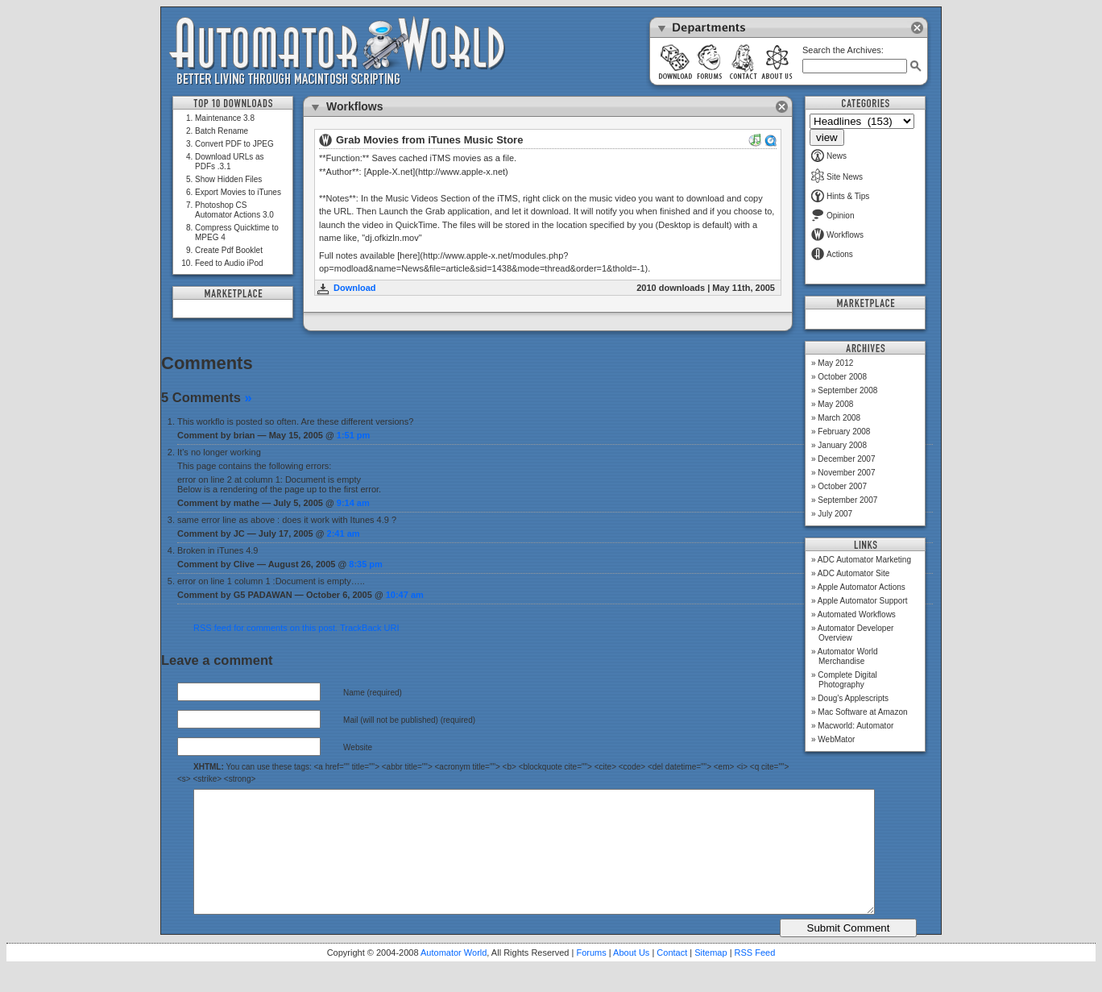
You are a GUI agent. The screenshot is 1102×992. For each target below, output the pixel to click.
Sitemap (710, 977)
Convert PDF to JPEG (234, 143)
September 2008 (847, 390)
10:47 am (405, 595)
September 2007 (847, 500)
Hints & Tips (840, 196)
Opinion (832, 215)
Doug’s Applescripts (853, 698)
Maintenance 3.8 (225, 118)
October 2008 (842, 376)
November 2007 (846, 472)
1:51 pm (354, 435)
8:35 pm (366, 564)
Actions (832, 254)
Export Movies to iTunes (238, 192)
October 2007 (842, 486)
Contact (672, 977)
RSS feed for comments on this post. (265, 628)
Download (355, 288)
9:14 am (353, 503)
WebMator (836, 739)
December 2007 (846, 458)
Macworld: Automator (855, 725)
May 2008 (835, 404)
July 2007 (835, 513)
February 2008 (844, 431)
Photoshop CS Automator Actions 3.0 (234, 210)
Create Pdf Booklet (229, 250)
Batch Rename (221, 131)
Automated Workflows (857, 614)
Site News (837, 176)
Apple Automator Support (863, 600)
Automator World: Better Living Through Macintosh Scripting (337, 51)
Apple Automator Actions (861, 587)
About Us (631, 977)
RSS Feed (755, 977)
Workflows (837, 234)
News (829, 155)
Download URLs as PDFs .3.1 (229, 161)
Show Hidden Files (228, 179)
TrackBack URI (370, 628)
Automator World (453, 977)
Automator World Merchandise (848, 656)
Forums (591, 977)
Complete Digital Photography (847, 679)
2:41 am (343, 533)
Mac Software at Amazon (862, 712)
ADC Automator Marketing (864, 559)
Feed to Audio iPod (229, 263)
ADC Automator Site (853, 573)
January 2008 (842, 445)
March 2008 (839, 417)
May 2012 (835, 363)
